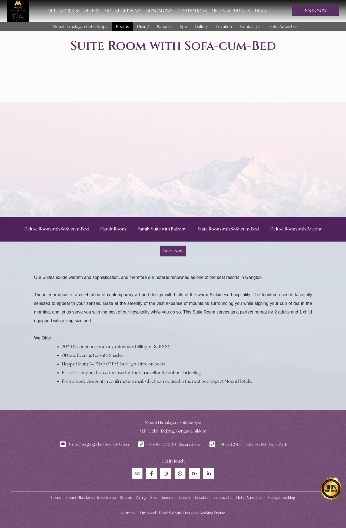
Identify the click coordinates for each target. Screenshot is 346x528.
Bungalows (159, 11)
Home (56, 497)
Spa (183, 26)
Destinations (192, 11)
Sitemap (128, 512)
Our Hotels (63, 10)
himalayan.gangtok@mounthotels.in (99, 444)
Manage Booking (281, 497)
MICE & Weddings (231, 11)
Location (224, 26)
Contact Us (250, 26)
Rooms (122, 26)
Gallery (201, 26)
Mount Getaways (122, 11)
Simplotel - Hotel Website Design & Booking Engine (182, 512)
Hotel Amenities (282, 26)
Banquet (164, 26)
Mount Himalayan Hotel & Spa (80, 26)
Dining (262, 11)
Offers (91, 11)
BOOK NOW (315, 11)
